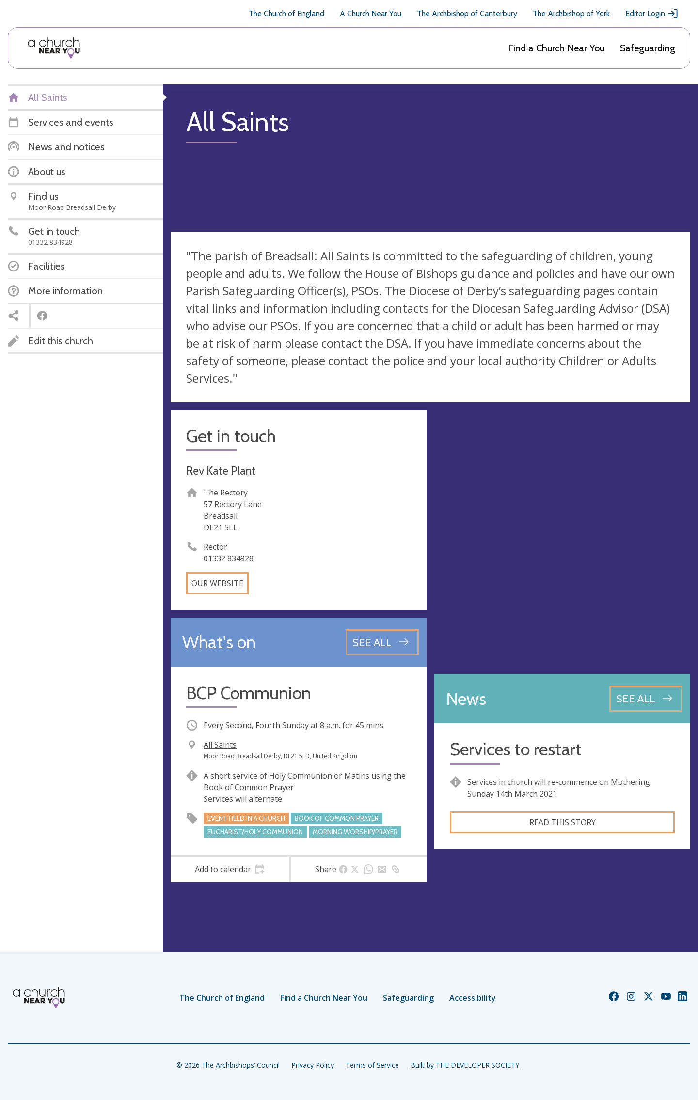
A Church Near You (370, 13)
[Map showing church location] (562, 538)
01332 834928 (229, 558)
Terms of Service (372, 1064)
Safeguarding (647, 48)
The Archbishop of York (571, 13)
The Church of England (286, 13)
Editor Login (652, 13)
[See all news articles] (645, 699)
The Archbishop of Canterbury (467, 13)
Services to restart (516, 749)
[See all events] (382, 642)
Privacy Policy (312, 1064)
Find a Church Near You (556, 48)
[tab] (230, 869)
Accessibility (472, 997)
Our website (217, 583)
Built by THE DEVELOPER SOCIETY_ (466, 1064)
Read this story (562, 822)
